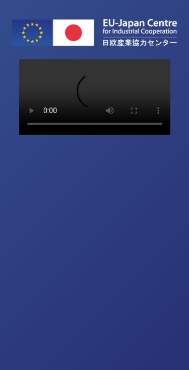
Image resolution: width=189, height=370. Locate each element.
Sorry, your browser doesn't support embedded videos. (94, 97)
